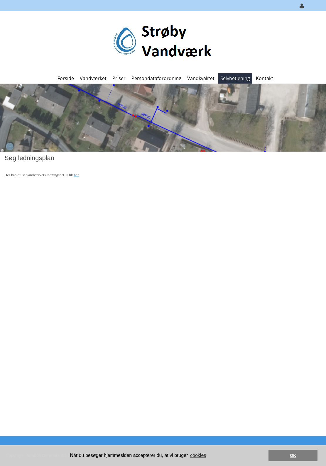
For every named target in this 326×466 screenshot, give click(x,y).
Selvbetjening (235, 78)
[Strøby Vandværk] (161, 41)
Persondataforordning (156, 78)
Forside (66, 78)
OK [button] (293, 455)
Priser (119, 78)
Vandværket (93, 78)
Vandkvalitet (200, 78)
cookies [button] (198, 455)
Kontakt (264, 78)
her (76, 175)
